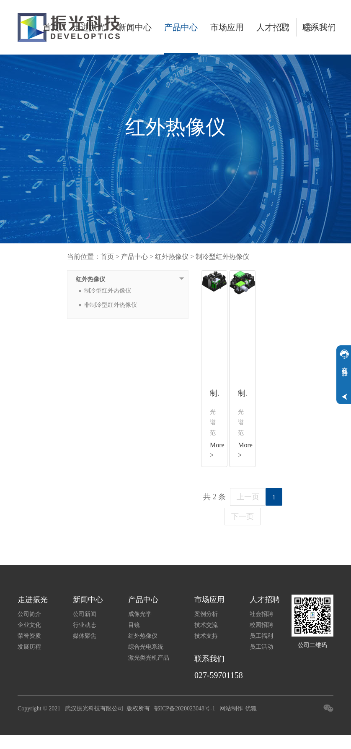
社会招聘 (261, 614)
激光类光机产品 (148, 658)
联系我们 (209, 659)
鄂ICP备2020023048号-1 (184, 708)
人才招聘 (265, 599)
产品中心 (181, 27)
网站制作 (231, 708)
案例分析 (206, 614)
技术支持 (206, 636)
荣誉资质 (29, 636)
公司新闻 (84, 614)
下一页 (242, 516)
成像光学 (140, 614)
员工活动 (261, 647)
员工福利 (261, 636)
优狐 (251, 708)
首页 (51, 27)
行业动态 (84, 625)
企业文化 (29, 625)
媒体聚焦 (84, 636)
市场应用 (227, 27)
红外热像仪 (171, 256)
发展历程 (29, 647)
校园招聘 (261, 625)
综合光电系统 (145, 647)
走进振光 (89, 27)
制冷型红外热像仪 (222, 256)
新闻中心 (135, 27)
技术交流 (206, 625)
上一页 (248, 497)
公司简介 (29, 614)
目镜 (134, 625)
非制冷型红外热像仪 (110, 305)
